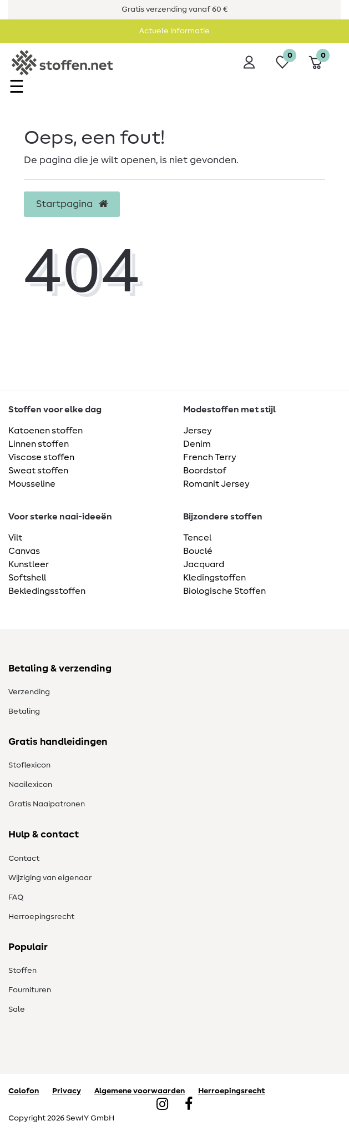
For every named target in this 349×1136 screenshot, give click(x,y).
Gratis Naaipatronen (46, 804)
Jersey (197, 430)
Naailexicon (30, 785)
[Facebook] (189, 1105)
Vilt (15, 537)
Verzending (29, 692)
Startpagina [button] (72, 204)
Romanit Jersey (216, 483)
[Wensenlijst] (282, 62)
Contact (23, 858)
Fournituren (29, 990)
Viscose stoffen (41, 457)
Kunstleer (28, 564)
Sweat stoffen (38, 470)
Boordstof (204, 470)
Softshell (27, 577)
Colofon (23, 1091)
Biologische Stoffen (224, 591)
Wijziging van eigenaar (50, 878)
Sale (16, 1009)
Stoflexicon (29, 765)
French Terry (209, 457)
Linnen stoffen (38, 444)
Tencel (197, 537)
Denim (197, 444)
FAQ (15, 897)
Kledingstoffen (214, 577)
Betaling (24, 711)
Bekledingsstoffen (46, 591)
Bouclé (198, 551)
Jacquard (203, 564)
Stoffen (22, 971)
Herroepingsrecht (41, 917)
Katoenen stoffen (45, 430)
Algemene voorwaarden (139, 1091)
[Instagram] (162, 1105)
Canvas (24, 551)
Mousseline (31, 483)
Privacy (66, 1091)
